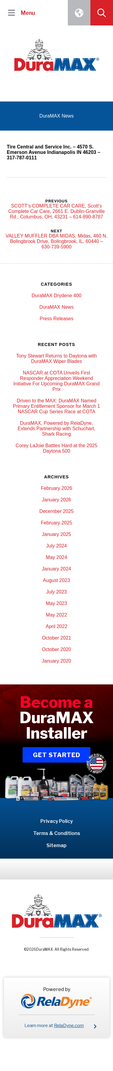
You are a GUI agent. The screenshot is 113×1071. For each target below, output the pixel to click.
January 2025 (56, 534)
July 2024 (56, 545)
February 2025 (56, 522)
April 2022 (56, 626)
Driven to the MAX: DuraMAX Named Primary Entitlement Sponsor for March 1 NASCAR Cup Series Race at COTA (56, 406)
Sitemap (56, 845)
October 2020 (56, 649)
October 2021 (56, 637)
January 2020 (56, 661)
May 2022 (56, 614)
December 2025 (56, 511)
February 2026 (56, 488)
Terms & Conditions (56, 833)
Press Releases (56, 318)
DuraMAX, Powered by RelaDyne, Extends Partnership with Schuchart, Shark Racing (57, 429)
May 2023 (56, 603)
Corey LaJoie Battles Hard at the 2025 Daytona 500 (56, 448)
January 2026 (56, 499)
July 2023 (56, 591)
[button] (11, 12)
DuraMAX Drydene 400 (56, 295)
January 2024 (56, 568)
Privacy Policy (56, 821)
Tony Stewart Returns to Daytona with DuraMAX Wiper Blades (56, 358)
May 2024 (56, 557)
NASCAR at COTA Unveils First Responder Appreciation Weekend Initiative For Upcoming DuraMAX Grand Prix (56, 381)
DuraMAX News (56, 307)
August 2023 (56, 580)
